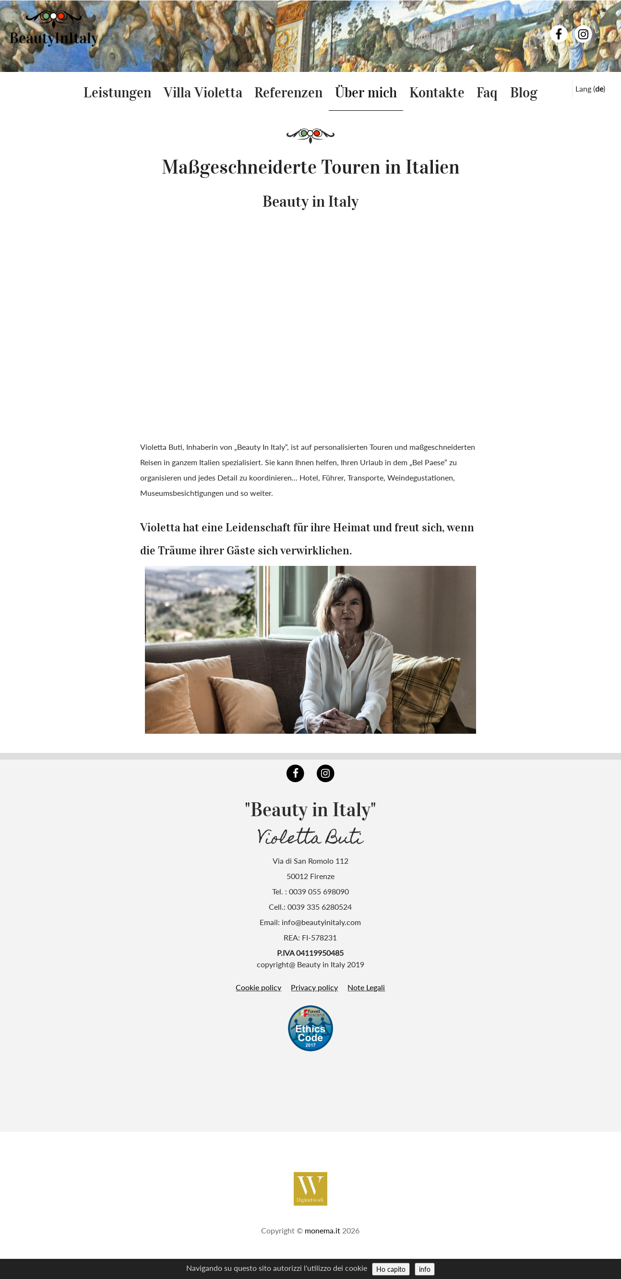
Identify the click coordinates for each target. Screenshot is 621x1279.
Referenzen (288, 92)
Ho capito (391, 1269)
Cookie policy (258, 987)
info (424, 1269)
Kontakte (437, 92)
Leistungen (117, 92)
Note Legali (366, 987)
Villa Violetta (203, 92)
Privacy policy (314, 987)
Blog (523, 92)
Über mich (366, 92)
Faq (487, 92)
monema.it (322, 1230)
